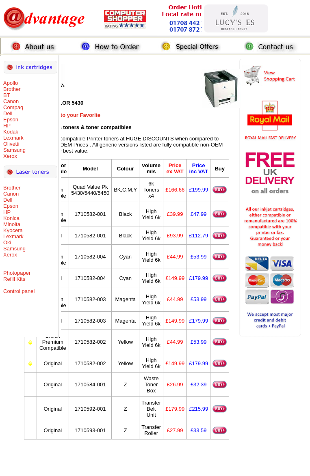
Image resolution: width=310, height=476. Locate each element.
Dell (7, 113)
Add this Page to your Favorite (62, 115)
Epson (10, 119)
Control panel (19, 291)
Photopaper (16, 273)
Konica (11, 218)
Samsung (14, 150)
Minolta (11, 224)
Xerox (10, 156)
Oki (7, 242)
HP (7, 126)
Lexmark (13, 138)
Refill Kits (14, 279)
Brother (12, 89)
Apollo (10, 83)
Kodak (10, 132)
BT (6, 95)
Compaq (13, 107)
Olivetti (11, 144)
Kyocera (13, 230)
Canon (11, 101)
